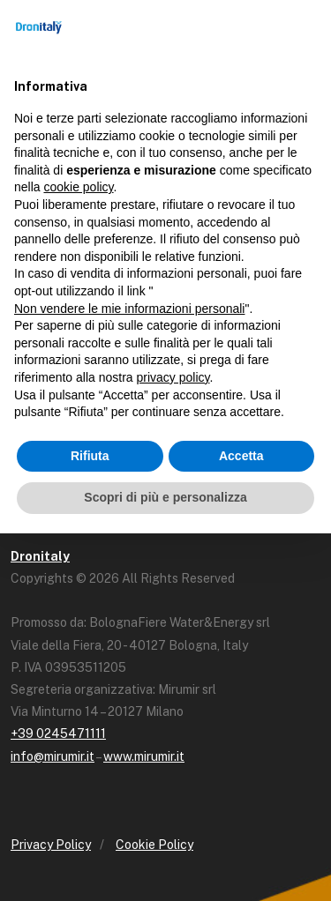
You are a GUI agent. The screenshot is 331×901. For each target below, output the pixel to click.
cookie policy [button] (78, 187)
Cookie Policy (154, 845)
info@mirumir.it (52, 756)
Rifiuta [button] (90, 456)
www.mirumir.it (143, 756)
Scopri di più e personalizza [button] (165, 497)
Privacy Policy (51, 845)
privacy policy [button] (173, 377)
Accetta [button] (241, 456)
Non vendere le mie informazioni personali (129, 309)
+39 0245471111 (58, 733)
